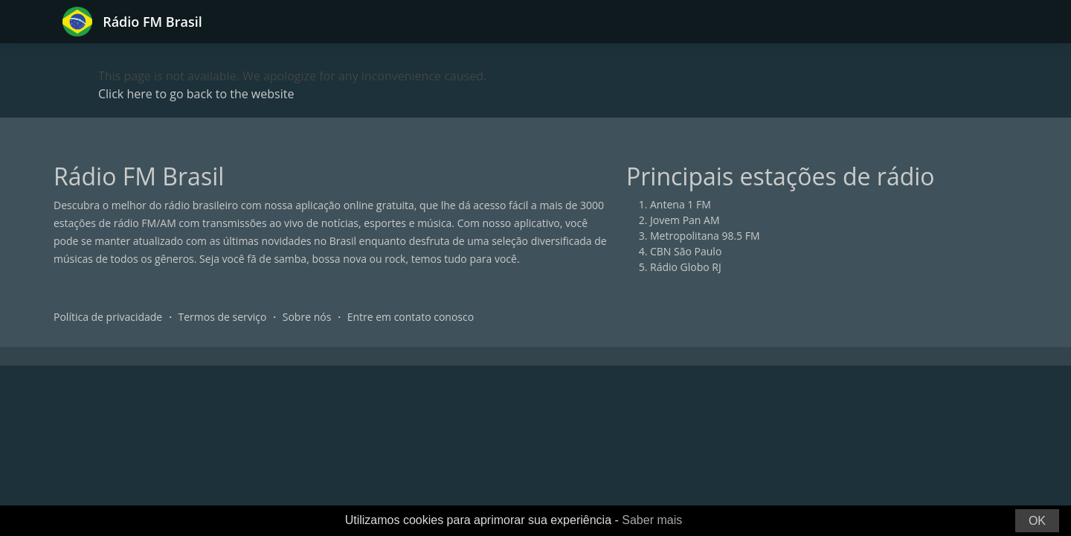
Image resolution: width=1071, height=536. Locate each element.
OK (1037, 520)
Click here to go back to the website (196, 94)
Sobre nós (307, 317)
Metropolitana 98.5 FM (705, 236)
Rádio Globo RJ (685, 267)
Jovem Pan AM (685, 220)
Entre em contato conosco (411, 317)
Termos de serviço (222, 317)
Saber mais (652, 520)
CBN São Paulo (685, 251)
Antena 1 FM (680, 204)
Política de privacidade (108, 317)
